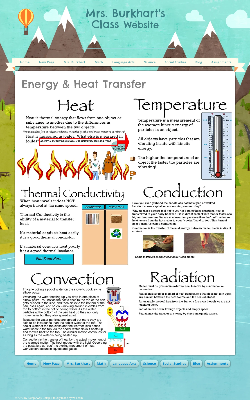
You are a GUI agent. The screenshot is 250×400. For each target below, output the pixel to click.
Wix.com (77, 398)
